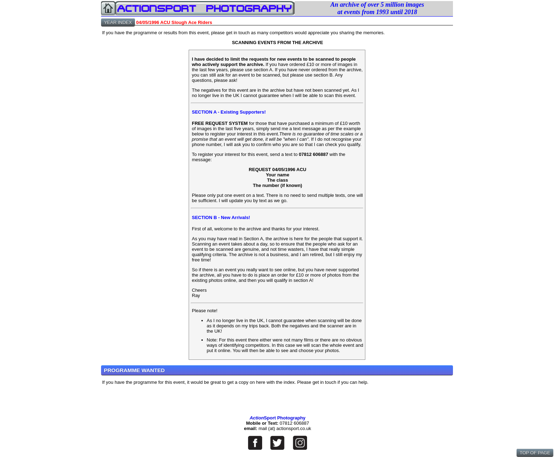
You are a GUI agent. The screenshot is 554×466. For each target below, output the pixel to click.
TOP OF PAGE (535, 452)
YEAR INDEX (118, 22)
